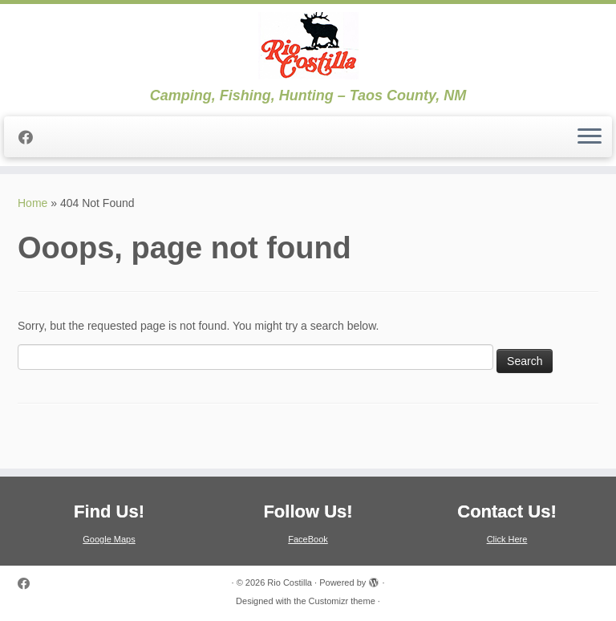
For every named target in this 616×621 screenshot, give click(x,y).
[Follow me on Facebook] (30, 138)
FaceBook (308, 539)
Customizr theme (342, 601)
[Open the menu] (590, 137)
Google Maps (109, 539)
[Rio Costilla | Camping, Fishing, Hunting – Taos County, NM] (308, 45)
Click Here (507, 539)
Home (32, 203)
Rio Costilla (289, 582)
